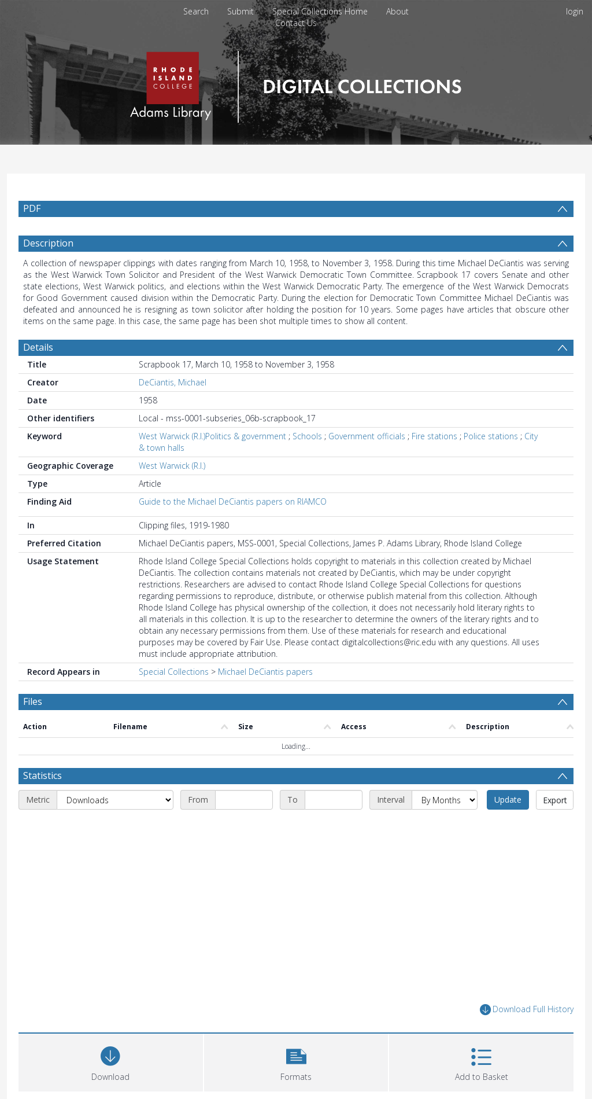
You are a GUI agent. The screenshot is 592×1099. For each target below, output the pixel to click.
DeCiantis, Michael (172, 382)
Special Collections (174, 671)
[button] (296, 1061)
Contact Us (296, 22)
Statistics (42, 775)
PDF (31, 208)
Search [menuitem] (196, 11)
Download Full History (527, 1010)
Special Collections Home (320, 11)
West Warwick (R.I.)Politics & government (212, 436)
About (397, 11)
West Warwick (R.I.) (172, 465)
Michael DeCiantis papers (265, 671)
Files (32, 701)
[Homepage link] (295, 83)
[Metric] (115, 800)
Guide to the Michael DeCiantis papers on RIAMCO (233, 501)
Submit (240, 11)
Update (507, 799)
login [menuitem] (574, 11)
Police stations (491, 436)
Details (38, 347)
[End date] (333, 800)
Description (48, 243)
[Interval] (445, 800)
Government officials (366, 436)
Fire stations (434, 436)
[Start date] (244, 800)
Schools (307, 436)
